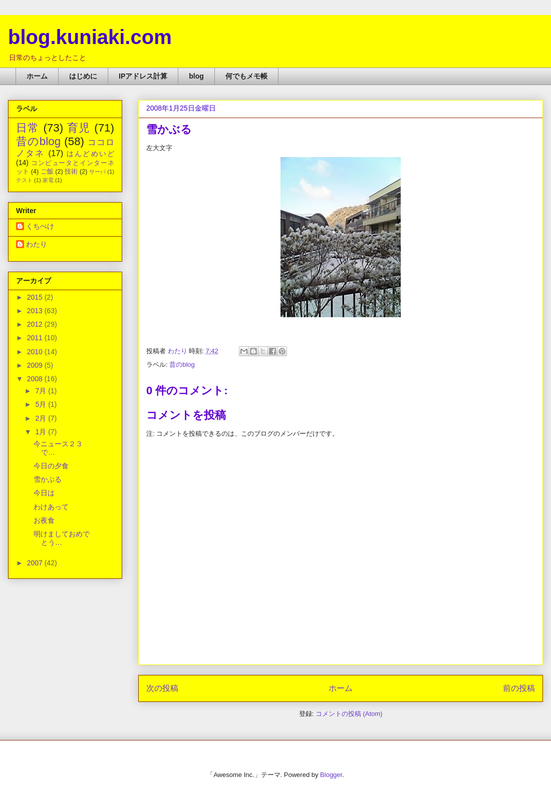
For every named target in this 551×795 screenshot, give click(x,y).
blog (196, 76)
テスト (24, 180)
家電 (48, 180)
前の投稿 (519, 688)
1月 (41, 432)
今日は (44, 493)
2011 (36, 338)
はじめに (83, 76)
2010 (36, 352)
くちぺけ (40, 226)
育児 (79, 128)
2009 (36, 365)
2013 (36, 311)
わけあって (51, 507)
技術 (71, 171)
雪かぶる (48, 479)
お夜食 (44, 520)
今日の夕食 (51, 466)
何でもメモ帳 (246, 76)
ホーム (37, 76)
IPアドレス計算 (143, 76)
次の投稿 (162, 688)
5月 (41, 404)
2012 (36, 324)
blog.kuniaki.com (90, 37)
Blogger (331, 774)
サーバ (97, 172)
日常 (28, 128)
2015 (36, 297)
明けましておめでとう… (62, 538)
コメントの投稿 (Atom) (349, 713)
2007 (36, 563)
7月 (41, 391)
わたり (36, 244)
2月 (41, 418)
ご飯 (47, 171)
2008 (36, 379)
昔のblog (182, 364)
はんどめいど (90, 154)
